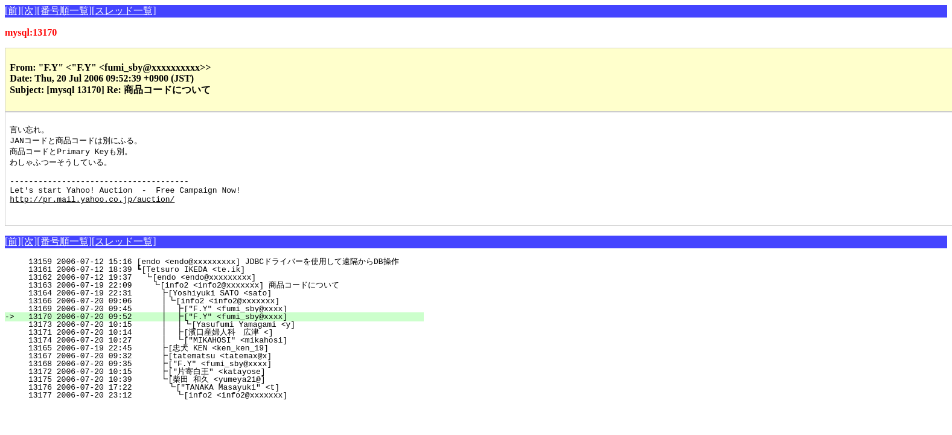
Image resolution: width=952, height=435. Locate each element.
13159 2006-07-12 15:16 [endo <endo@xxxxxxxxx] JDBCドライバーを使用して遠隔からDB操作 (213, 273)
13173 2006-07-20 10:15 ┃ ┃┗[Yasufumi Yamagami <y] (216, 335)
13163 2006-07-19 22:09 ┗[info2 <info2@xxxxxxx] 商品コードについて (215, 296)
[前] (13, 10)
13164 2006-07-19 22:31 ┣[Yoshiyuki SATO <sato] (221, 304)
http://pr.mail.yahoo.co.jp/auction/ (92, 208)
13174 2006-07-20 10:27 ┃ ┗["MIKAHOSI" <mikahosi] (218, 351)
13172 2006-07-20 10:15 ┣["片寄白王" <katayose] (218, 383)
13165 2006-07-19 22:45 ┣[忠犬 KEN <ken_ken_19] (220, 359)
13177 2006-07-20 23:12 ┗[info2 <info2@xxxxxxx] (220, 406)
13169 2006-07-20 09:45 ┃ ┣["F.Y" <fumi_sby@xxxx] (218, 320)
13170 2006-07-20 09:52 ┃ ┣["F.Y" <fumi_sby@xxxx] (218, 328)
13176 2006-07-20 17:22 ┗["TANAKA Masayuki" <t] (220, 398)
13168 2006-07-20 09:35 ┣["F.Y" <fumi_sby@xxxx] (221, 375)
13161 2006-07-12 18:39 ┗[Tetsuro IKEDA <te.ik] (224, 281)
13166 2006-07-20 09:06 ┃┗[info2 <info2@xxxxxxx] (219, 312)
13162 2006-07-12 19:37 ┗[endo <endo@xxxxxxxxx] (223, 288)
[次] (29, 10)
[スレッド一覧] (124, 10)
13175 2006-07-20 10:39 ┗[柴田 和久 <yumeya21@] (218, 390)
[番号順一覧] (64, 10)
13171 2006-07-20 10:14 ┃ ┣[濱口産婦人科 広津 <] (211, 343)
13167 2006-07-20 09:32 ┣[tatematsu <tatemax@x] (221, 367)
